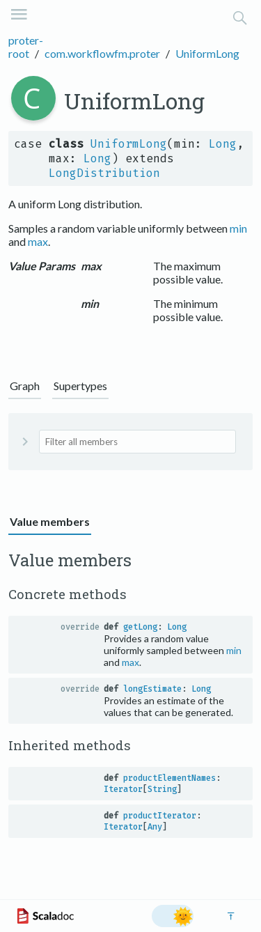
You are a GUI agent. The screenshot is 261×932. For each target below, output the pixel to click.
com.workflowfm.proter (102, 53)
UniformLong (207, 53)
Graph (25, 385)
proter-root (25, 46)
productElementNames (169, 778)
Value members (50, 521)
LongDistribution (104, 173)
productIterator (159, 815)
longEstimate (152, 688)
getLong (140, 626)
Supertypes (80, 385)
